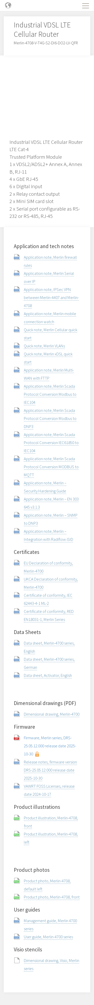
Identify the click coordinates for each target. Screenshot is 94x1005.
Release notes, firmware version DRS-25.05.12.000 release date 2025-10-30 (50, 770)
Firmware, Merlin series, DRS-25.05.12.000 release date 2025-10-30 (50, 746)
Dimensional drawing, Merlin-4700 (51, 714)
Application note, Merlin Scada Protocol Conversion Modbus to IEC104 (50, 394)
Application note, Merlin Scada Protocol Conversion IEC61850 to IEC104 (51, 442)
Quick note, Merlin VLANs (44, 346)
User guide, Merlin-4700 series (48, 937)
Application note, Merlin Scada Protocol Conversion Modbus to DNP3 (50, 418)
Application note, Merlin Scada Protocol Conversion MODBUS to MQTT (51, 467)
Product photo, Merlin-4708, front (52, 897)
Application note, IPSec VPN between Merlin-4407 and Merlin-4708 (51, 297)
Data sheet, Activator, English (48, 675)
